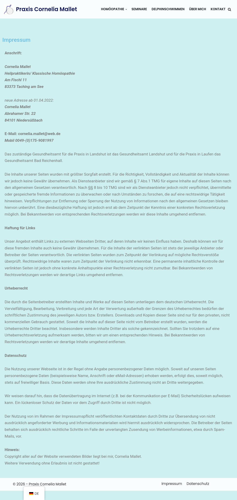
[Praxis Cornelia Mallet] (40, 9)
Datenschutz (197, 492)
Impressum (172, 492)
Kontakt (218, 9)
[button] (229, 9)
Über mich (197, 9)
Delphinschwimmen (167, 9)
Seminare (139, 9)
